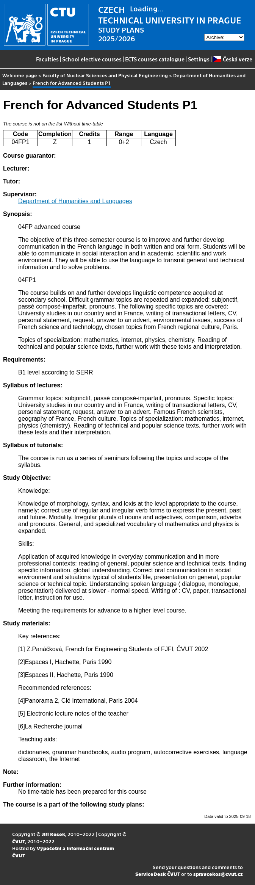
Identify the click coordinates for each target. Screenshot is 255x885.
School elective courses (92, 59)
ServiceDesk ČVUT (157, 874)
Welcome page (19, 75)
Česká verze (232, 59)
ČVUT (18, 841)
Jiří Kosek (53, 834)
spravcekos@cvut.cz (218, 874)
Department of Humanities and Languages (75, 201)
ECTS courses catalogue (155, 59)
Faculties (47, 59)
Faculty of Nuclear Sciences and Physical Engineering (105, 75)
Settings (199, 59)
